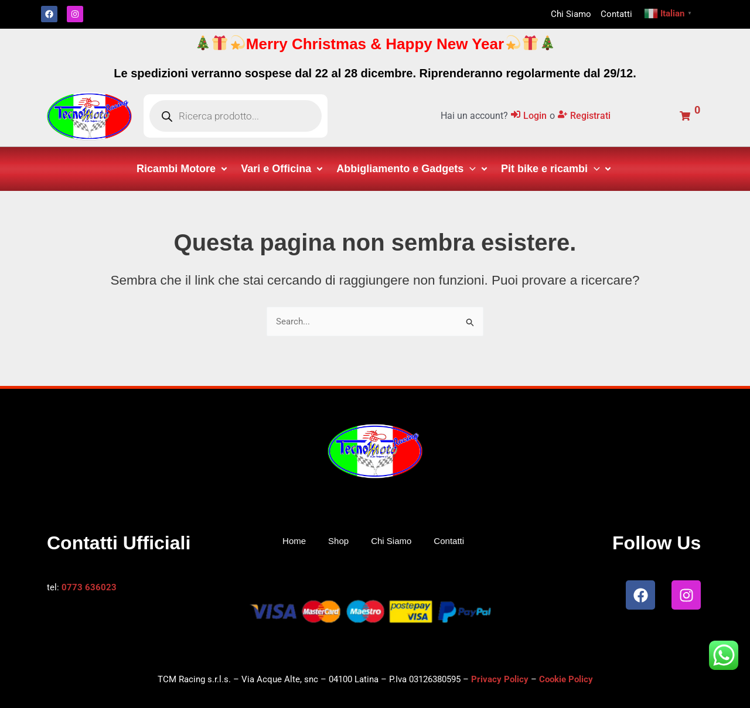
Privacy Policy (500, 679)
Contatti (449, 541)
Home (294, 541)
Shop (338, 541)
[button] (183, 169)
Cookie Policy (566, 679)
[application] (469, 169)
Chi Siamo (391, 541)
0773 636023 (89, 587)
